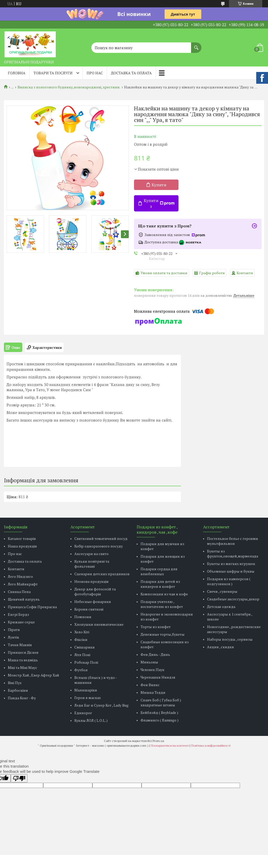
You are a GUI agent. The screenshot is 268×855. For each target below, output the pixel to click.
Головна (16, 72)
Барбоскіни (18, 690)
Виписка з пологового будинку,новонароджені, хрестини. (69, 87)
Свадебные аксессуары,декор (233, 598)
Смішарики (84, 647)
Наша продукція (22, 546)
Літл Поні (82, 654)
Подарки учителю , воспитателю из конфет (162, 604)
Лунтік (13, 637)
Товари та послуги (53, 72)
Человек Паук (152, 669)
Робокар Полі (86, 662)
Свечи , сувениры (222, 591)
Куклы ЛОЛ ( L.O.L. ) (91, 720)
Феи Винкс (150, 684)
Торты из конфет (156, 626)
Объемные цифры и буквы (230, 571)
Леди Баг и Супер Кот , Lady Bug (101, 705)
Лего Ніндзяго (20, 576)
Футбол (81, 669)
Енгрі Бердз (18, 614)
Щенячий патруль (24, 599)
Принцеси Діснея (23, 652)
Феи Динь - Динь (155, 654)
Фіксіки (80, 639)
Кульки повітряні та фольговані (91, 564)
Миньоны (149, 662)
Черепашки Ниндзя (158, 677)
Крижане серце (21, 621)
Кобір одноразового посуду (98, 546)
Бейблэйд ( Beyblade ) (159, 712)
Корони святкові (88, 609)
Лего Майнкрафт (23, 584)
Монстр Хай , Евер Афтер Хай (33, 675)
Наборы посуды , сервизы (230, 639)
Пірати (14, 629)
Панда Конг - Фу (22, 697)
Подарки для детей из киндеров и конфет (160, 584)
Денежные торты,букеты (163, 634)
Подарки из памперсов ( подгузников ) (228, 581)
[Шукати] (196, 45)
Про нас (95, 72)
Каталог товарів (22, 538)
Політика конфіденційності (211, 745)
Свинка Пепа (19, 591)
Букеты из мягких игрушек (231, 563)
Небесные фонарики (92, 601)
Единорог (83, 712)
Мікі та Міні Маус (22, 667)
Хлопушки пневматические (99, 624)
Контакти (16, 568)
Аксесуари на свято (91, 553)
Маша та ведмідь (23, 659)
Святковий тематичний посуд (100, 538)
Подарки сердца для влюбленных (159, 571)
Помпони (82, 616)
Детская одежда (221, 606)
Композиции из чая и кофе (164, 593)
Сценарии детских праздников (102, 573)
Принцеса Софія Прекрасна (32, 606)
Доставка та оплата (131, 72)
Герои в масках (87, 697)
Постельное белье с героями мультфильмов (232, 541)
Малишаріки (85, 690)
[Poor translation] (19, 778)
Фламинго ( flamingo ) (159, 720)
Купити (159, 185)
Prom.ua (158, 741)
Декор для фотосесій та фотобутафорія (95, 591)
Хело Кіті (81, 631)
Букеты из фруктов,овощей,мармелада (232, 553)
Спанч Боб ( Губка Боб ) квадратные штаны (161, 702)
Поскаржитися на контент (170, 745)
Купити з (159, 203)
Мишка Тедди (153, 692)
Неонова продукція (91, 581)
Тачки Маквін (20, 644)
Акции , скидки (220, 646)
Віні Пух (14, 682)
